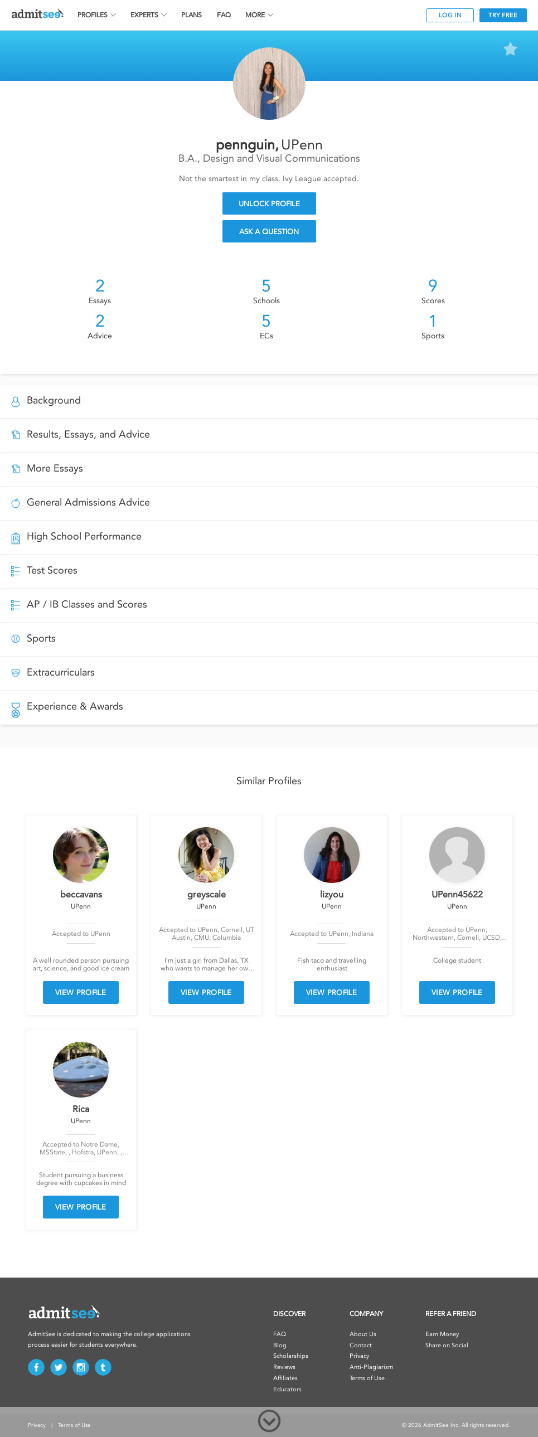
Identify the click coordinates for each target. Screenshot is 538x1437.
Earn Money (442, 1334)
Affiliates (285, 1378)
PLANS (191, 15)
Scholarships (290, 1356)
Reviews (284, 1367)
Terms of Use (367, 1378)
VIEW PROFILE (80, 992)
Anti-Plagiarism (371, 1367)
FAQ (224, 15)
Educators (287, 1389)
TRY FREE (502, 15)
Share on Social (446, 1345)
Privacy (359, 1356)
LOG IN (450, 15)
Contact (361, 1345)
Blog (280, 1345)
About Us (363, 1334)
